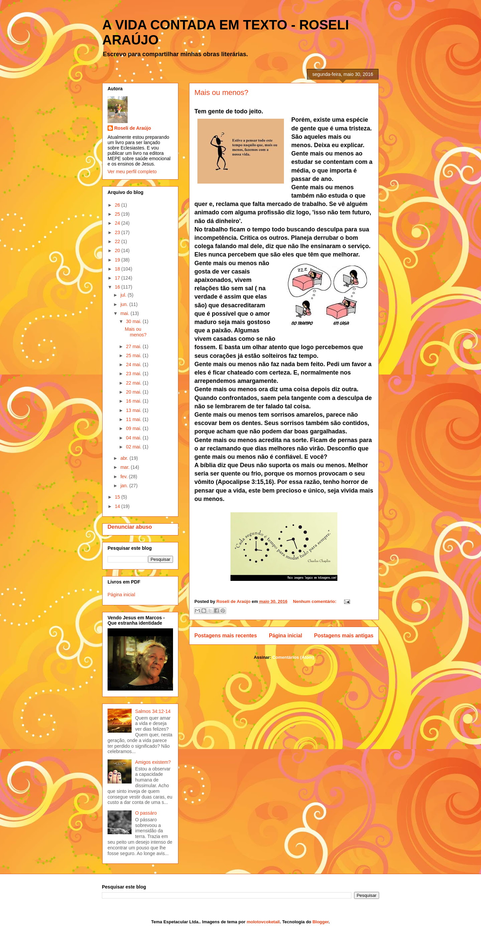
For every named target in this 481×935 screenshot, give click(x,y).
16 (118, 287)
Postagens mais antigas (343, 635)
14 (118, 506)
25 (118, 214)
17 (118, 278)
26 (118, 205)
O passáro (146, 813)
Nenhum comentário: (315, 601)
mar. (125, 467)
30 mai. (134, 321)
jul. (124, 295)
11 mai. (134, 419)
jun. (124, 304)
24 (118, 223)
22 (118, 241)
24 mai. (134, 364)
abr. (124, 458)
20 (118, 250)
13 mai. (134, 410)
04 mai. (134, 437)
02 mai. (134, 446)
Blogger (320, 921)
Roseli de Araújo (132, 128)
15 (118, 497)
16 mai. (134, 401)
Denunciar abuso (130, 527)
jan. (124, 485)
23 (118, 232)
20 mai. (134, 392)
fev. (124, 476)
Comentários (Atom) (293, 657)
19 (118, 260)
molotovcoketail (263, 921)
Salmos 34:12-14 (153, 711)
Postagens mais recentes (225, 635)
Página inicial (285, 635)
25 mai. (134, 355)
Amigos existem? (153, 762)
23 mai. (134, 373)
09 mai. (134, 428)
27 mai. (134, 346)
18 (118, 269)
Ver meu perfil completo (132, 171)
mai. (125, 313)
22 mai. (134, 383)
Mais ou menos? (221, 92)
